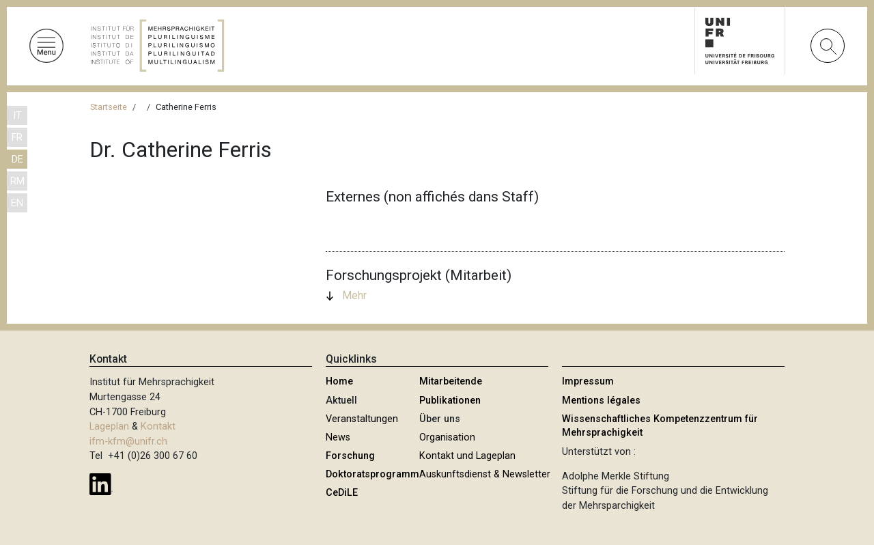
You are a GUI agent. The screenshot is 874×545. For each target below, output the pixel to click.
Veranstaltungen (362, 419)
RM (17, 181)
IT (17, 116)
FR (17, 137)
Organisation (447, 437)
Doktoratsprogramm (372, 474)
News (338, 437)
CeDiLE (342, 493)
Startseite (108, 107)
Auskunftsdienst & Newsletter (484, 474)
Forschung (350, 456)
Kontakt (158, 426)
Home (339, 381)
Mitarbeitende (450, 381)
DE (17, 159)
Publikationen (450, 400)
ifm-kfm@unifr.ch (128, 441)
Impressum (588, 381)
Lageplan (109, 426)
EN (17, 203)
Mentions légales (601, 400)
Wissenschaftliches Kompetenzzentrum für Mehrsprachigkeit (660, 425)
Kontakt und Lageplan (467, 456)
